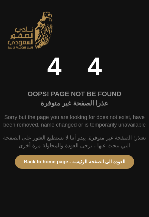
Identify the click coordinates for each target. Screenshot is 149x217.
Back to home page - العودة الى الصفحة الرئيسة (74, 161)
